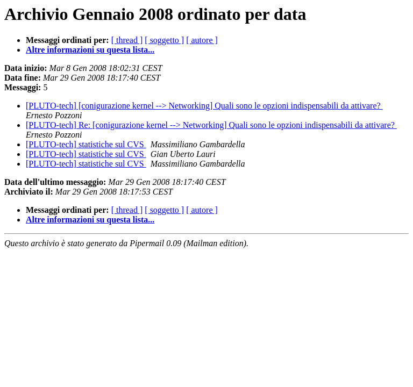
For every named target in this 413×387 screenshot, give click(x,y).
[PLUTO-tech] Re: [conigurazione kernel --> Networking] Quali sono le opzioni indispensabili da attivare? (211, 125)
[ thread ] (127, 40)
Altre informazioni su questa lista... (90, 49)
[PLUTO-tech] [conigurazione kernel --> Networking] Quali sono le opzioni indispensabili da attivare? (204, 105)
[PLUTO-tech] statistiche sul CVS (86, 144)
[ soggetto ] (164, 40)
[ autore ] (202, 40)
